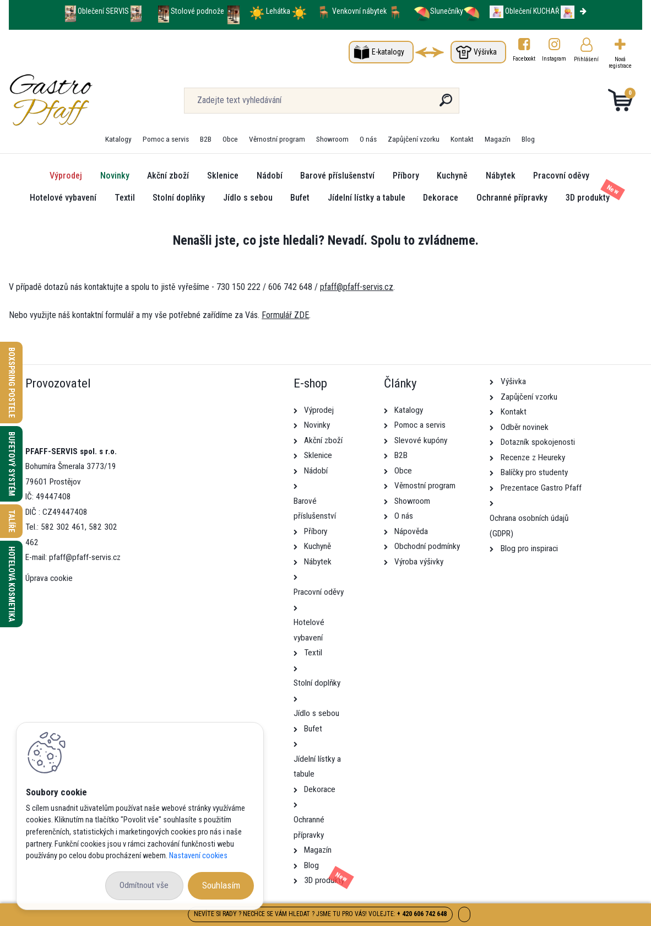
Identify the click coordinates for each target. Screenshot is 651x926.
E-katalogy (388, 51)
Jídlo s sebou (248, 197)
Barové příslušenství (337, 175)
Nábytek (501, 175)
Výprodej (66, 175)
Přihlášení (586, 59)
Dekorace (440, 197)
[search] (446, 104)
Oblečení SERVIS (103, 11)
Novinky (114, 175)
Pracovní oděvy (561, 175)
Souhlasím (221, 885)
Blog (528, 138)
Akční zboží (168, 175)
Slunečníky (438, 11)
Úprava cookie (49, 578)
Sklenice (222, 175)
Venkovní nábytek (359, 11)
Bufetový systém (11, 464)
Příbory (406, 175)
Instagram (554, 59)
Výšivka (485, 51)
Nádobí (270, 175)
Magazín (498, 138)
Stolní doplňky (179, 197)
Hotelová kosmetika (11, 584)
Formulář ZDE (285, 315)
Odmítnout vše (144, 885)
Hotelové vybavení (63, 197)
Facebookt (524, 59)
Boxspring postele (11, 382)
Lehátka (279, 11)
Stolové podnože (198, 11)
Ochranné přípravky (511, 197)
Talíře (11, 521)
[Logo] (76, 100)
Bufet (300, 197)
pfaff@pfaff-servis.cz (356, 287)
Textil (125, 197)
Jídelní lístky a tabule (366, 197)
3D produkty (588, 197)
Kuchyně (452, 175)
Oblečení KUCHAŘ (532, 11)
